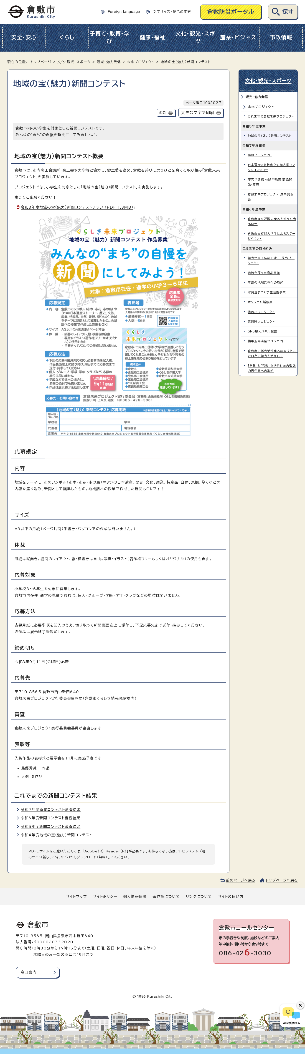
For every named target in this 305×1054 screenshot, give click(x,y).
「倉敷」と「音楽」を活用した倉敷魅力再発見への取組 (272, 368)
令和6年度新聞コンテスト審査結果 (50, 818)
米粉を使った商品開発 (264, 272)
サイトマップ (76, 896)
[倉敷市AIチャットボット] (291, 1015)
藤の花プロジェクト (261, 311)
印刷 (162, 113)
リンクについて (199, 896)
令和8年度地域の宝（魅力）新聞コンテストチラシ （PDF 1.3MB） (79, 207)
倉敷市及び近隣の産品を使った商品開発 (272, 221)
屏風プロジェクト (260, 155)
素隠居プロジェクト (261, 321)
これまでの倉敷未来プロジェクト (271, 116)
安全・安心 (24, 37)
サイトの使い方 (231, 896)
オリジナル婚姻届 (260, 302)
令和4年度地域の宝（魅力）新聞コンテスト (56, 835)
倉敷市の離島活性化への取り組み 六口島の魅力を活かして (272, 353)
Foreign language (124, 11)
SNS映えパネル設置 (262, 331)
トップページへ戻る (282, 880)
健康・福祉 (152, 37)
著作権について (166, 896)
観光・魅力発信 (109, 62)
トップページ (41, 62)
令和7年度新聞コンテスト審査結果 (51, 809)
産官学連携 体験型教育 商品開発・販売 (270, 182)
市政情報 (281, 37)
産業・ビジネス (238, 37)
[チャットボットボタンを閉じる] (300, 1005)
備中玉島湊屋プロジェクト (266, 341)
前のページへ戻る (240, 880)
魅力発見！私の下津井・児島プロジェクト (271, 261)
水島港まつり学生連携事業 (267, 292)
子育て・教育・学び (110, 37)
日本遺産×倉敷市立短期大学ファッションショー (271, 167)
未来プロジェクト (141, 62)
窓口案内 (28, 972)
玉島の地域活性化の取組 (265, 282)
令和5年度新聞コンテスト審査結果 (50, 826)
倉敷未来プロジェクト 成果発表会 (270, 197)
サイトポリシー (105, 896)
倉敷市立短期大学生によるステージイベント (271, 236)
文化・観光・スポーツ (195, 37)
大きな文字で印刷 (197, 113)
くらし (66, 37)
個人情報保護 (135, 896)
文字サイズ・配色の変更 (172, 11)
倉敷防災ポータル (230, 12)
